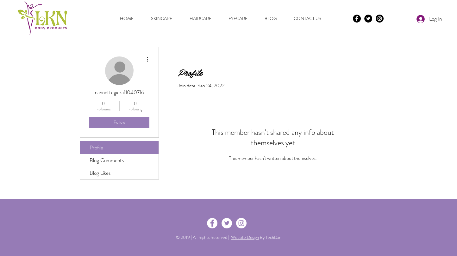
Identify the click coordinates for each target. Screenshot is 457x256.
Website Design (245, 237)
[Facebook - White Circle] (212, 223)
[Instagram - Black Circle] (380, 19)
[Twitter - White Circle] (227, 223)
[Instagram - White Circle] (241, 223)
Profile (96, 147)
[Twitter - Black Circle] (368, 19)
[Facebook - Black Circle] (357, 19)
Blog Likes (100, 173)
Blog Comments (107, 160)
